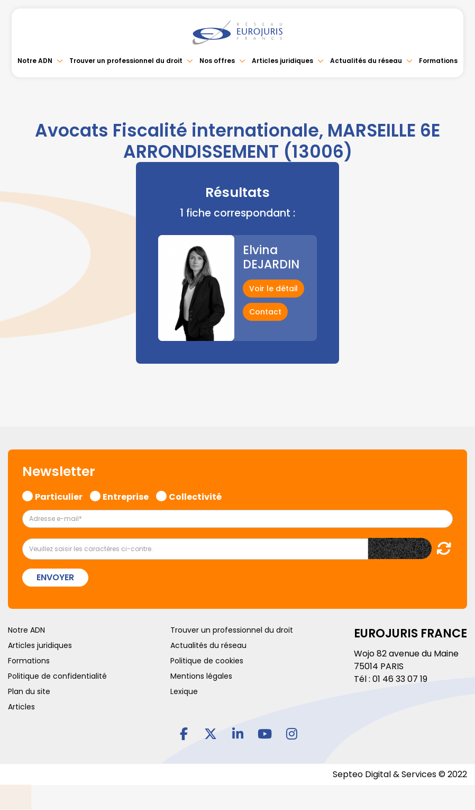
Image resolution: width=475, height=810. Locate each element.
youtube (264, 734)
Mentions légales (201, 676)
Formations (438, 60)
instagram (291, 734)
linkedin (237, 734)
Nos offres (217, 60)
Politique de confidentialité (57, 676)
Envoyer (55, 577)
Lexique (184, 691)
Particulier (59, 495)
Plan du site (29, 691)
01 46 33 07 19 (399, 679)
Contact (265, 312)
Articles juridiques (282, 60)
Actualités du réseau (366, 60)
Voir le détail (273, 288)
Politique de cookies (206, 660)
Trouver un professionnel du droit (125, 60)
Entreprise (126, 495)
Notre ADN (34, 60)
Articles (21, 706)
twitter (210, 734)
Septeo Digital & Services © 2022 (400, 774)
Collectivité (195, 495)
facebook (183, 734)
